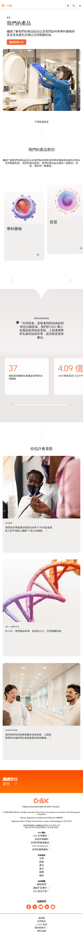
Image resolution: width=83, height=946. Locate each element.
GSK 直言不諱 (40, 891)
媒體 (41, 872)
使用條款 (41, 921)
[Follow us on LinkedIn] (47, 906)
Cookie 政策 (41, 924)
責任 (41, 781)
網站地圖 (41, 931)
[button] (24, 226)
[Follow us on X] (34, 906)
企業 (41, 858)
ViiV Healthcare (40, 846)
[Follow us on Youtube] (40, 906)
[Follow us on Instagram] (53, 906)
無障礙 (41, 918)
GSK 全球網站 (40, 835)
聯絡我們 (41, 884)
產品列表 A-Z (16, 42)
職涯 (41, 875)
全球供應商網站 (40, 849)
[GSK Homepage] (7, 5)
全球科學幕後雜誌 (40, 842)
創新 (41, 861)
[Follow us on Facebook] (28, 906)
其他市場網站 (41, 839)
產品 (41, 865)
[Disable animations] (17, 322)
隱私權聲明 (40, 927)
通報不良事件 (40, 887)
